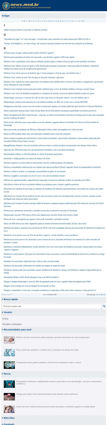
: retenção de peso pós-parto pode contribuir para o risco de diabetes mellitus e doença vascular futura (49, 89)
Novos (6, 374)
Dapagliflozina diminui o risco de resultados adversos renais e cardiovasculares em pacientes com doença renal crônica (50, 145)
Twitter (6, 395)
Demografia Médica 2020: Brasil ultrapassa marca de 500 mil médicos (31, 277)
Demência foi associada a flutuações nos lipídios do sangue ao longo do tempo (34, 266)
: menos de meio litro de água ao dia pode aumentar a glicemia (34, 77)
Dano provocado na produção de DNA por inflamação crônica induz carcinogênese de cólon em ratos (43, 130)
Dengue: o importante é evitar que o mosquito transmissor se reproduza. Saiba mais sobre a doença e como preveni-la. (50, 290)
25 (99, 294)
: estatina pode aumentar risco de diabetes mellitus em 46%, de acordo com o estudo (45, 102)
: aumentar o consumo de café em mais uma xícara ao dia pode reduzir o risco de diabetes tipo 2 (46, 98)
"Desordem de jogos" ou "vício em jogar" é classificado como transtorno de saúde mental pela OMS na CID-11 (47, 39)
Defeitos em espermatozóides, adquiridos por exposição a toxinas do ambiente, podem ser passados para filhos (47, 180)
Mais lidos (8, 380)
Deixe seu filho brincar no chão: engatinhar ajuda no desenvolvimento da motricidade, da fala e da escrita (45, 224)
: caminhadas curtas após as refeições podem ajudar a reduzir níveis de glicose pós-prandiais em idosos (49, 61)
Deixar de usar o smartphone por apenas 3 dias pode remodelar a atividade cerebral (36, 219)
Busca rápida (10, 299)
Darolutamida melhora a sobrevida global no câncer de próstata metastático (33, 154)
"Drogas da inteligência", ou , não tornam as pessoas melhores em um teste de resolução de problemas (48, 43)
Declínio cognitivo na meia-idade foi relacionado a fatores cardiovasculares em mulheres (38, 163)
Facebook (8, 386)
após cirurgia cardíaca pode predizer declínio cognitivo (29, 53)
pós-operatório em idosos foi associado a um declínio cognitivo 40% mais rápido (39, 57)
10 (97, 294)
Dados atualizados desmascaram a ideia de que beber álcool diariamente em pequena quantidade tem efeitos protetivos (50, 111)
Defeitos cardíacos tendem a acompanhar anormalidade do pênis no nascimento (35, 171)
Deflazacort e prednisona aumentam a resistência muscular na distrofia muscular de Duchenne (40, 211)
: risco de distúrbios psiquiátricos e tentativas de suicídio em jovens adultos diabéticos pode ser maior (49, 93)
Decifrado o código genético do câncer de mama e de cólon (27, 158)
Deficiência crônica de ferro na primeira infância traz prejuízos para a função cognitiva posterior (41, 184)
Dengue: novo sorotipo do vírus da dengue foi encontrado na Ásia (29, 286)
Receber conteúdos (12, 324)
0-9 (82, 21)
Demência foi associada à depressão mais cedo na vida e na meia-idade (31, 261)
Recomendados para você (16, 329)
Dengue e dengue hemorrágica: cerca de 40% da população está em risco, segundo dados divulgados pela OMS (47, 282)
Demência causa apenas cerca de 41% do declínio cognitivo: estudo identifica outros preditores (41, 235)
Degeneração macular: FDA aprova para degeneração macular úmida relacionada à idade (41, 215)
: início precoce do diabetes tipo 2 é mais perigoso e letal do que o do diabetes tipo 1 (42, 73)
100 (104, 294)
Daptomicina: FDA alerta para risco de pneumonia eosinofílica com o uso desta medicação (39, 150)
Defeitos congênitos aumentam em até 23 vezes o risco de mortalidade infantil (34, 176)
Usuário (7, 312)
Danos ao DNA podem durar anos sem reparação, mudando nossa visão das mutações (37, 134)
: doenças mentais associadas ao (25, 30)
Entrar (5, 319)
